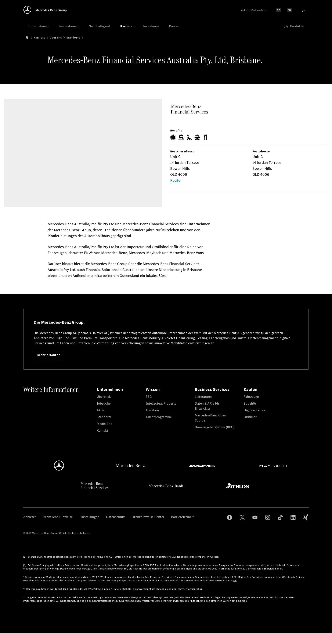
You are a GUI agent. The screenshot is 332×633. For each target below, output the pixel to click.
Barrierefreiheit (182, 517)
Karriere (126, 26)
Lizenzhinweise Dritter (147, 517)
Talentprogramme (159, 417)
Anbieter (29, 517)
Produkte (293, 26)
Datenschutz (115, 517)
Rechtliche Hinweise (58, 517)
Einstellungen (89, 517)
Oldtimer (250, 417)
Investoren (151, 26)
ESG (149, 396)
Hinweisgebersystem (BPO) (214, 427)
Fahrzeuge (251, 396)
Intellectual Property (161, 403)
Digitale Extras (254, 410)
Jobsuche (104, 403)
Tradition (152, 410)
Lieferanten (203, 396)
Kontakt (102, 430)
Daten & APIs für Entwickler (207, 406)
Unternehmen (38, 26)
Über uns (56, 38)
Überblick (104, 396)
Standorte (73, 38)
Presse (173, 26)
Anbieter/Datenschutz (254, 10)
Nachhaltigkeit (99, 26)
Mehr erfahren (48, 355)
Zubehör (250, 403)
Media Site (104, 424)
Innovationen (69, 26)
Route (175, 180)
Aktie (100, 410)
